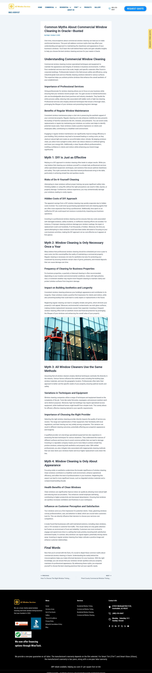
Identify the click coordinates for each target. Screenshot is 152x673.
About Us (70, 10)
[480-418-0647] (110, 8)
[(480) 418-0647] (110, 613)
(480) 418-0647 (118, 613)
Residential (65, 7)
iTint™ (77, 7)
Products (88, 7)
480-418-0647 (114, 9)
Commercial (51, 7)
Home (40, 7)
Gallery (98, 7)
